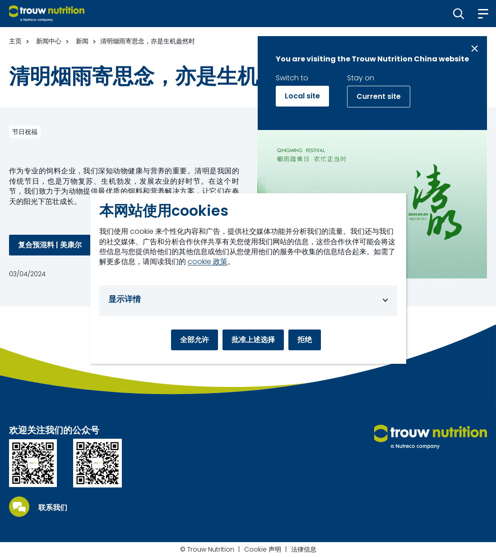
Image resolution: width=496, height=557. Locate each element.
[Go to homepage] (46, 13)
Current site (379, 96)
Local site (302, 96)
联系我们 (52, 508)
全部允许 (194, 339)
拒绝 (304, 339)
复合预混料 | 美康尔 (50, 245)
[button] (458, 13)
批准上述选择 (253, 339)
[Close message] (474, 48)
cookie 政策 (207, 262)
